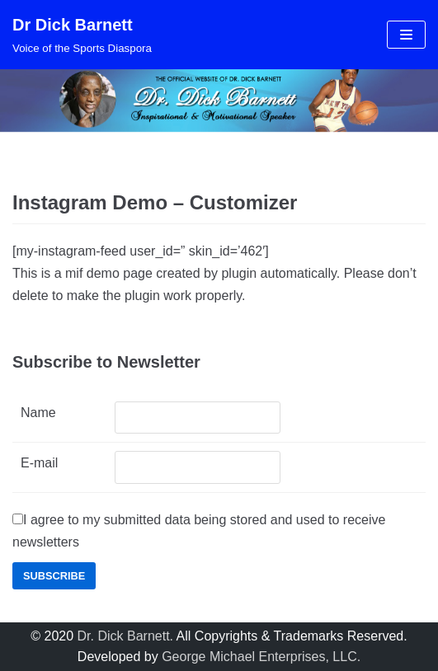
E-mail (39, 463)
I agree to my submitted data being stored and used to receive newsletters (198, 531)
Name (38, 413)
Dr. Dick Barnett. (125, 636)
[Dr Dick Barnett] (82, 35)
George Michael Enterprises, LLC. (261, 657)
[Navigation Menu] (406, 35)
